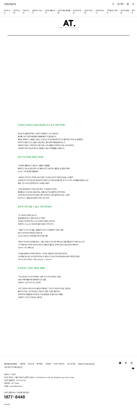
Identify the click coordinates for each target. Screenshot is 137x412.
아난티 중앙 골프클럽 (64, 12)
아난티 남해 (16, 12)
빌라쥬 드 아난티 (37, 12)
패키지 (133, 12)
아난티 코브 (26, 12)
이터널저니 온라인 (112, 12)
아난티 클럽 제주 (50, 12)
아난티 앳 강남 (77, 12)
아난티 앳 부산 (100, 12)
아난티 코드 (7, 12)
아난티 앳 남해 (88, 12)
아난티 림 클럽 (125, 12)
